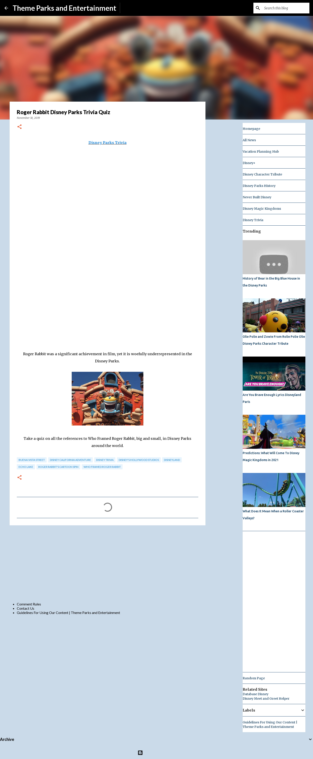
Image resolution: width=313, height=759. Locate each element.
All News (249, 140)
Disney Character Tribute (262, 174)
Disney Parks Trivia (108, 142)
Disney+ (249, 163)
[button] (19, 127)
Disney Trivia (105, 460)
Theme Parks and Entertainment (64, 8)
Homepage (251, 129)
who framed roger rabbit (102, 466)
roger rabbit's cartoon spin (58, 466)
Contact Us (25, 608)
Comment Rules (29, 604)
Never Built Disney (257, 197)
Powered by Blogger (156, 752)
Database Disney (255, 694)
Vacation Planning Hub (261, 152)
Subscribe (131, 8)
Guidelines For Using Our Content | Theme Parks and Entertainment (68, 612)
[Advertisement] (107, 563)
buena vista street (32, 460)
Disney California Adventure (70, 460)
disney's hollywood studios (139, 460)
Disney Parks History (259, 186)
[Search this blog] (285, 8)
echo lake (26, 466)
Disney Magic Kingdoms (262, 209)
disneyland (172, 460)
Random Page (254, 678)
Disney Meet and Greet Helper (266, 699)
